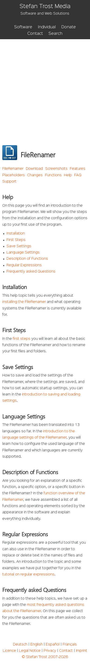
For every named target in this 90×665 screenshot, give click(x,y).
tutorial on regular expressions (28, 574)
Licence (9, 650)
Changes (35, 175)
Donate (68, 27)
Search (55, 33)
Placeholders (13, 175)
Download (34, 168)
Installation (15, 233)
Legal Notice (30, 650)
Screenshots (56, 168)
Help (68, 175)
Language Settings (23, 252)
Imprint (81, 650)
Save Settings (18, 246)
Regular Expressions (24, 265)
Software (23, 27)
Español (53, 644)
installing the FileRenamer (24, 302)
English (36, 644)
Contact (35, 33)
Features (77, 168)
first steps (21, 339)
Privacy (50, 650)
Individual (47, 27)
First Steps (16, 240)
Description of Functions (27, 258)
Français (70, 644)
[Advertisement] (45, 87)
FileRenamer (12, 168)
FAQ (77, 175)
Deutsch (20, 644)
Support (9, 181)
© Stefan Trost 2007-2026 (45, 657)
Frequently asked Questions (30, 271)
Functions (53, 175)
